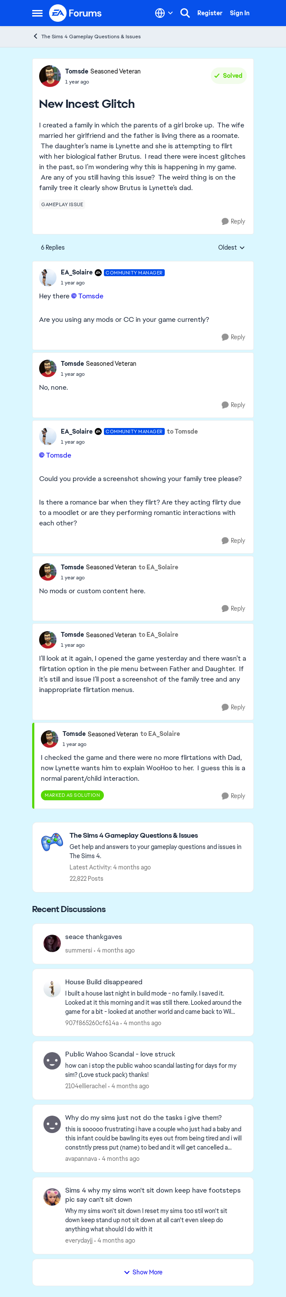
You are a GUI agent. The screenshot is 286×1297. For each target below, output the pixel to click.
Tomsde (90, 296)
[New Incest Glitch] (113, 283)
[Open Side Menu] (37, 13)
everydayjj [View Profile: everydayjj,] (79, 1240)
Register (210, 13)
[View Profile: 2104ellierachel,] (52, 1061)
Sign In (239, 13)
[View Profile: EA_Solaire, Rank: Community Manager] (48, 277)
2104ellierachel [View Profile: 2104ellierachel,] (85, 1086)
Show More (143, 1272)
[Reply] (233, 221)
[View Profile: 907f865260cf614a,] (52, 988)
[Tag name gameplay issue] (62, 204)
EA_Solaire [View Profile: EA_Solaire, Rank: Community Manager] (77, 272)
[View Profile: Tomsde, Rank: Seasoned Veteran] (50, 76)
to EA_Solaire (158, 567)
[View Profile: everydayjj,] (52, 1197)
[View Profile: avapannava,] (52, 1124)
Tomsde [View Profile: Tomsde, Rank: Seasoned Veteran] (76, 71)
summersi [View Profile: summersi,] (78, 950)
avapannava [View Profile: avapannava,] (81, 1159)
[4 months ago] (114, 950)
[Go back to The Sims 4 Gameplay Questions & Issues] (157, 835)
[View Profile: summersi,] (52, 943)
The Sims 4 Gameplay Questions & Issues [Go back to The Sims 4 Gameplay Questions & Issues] (86, 36)
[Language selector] (164, 13)
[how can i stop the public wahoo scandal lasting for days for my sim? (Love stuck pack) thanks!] (154, 1070)
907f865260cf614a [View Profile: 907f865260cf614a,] (92, 1022)
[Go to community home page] (75, 13)
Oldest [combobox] (231, 248)
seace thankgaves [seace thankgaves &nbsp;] (93, 937)
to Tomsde (182, 431)
